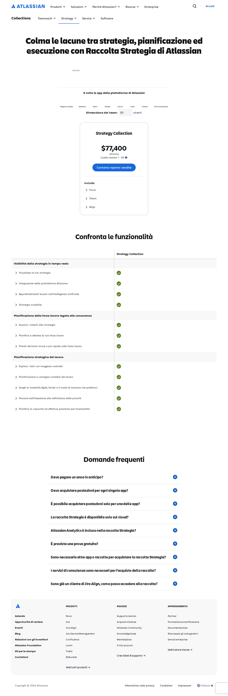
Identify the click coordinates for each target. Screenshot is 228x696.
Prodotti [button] (57, 7)
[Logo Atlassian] (28, 6)
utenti (137, 112)
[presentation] (126, 157)
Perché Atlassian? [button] (106, 7)
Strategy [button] (68, 18)
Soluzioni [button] (79, 7)
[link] (210, 6)
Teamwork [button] (47, 18)
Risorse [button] (132, 7)
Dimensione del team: (102, 112)
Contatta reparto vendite (114, 167)
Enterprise (151, 7)
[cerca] (194, 6)
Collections (21, 18)
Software (107, 18)
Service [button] (88, 18)
